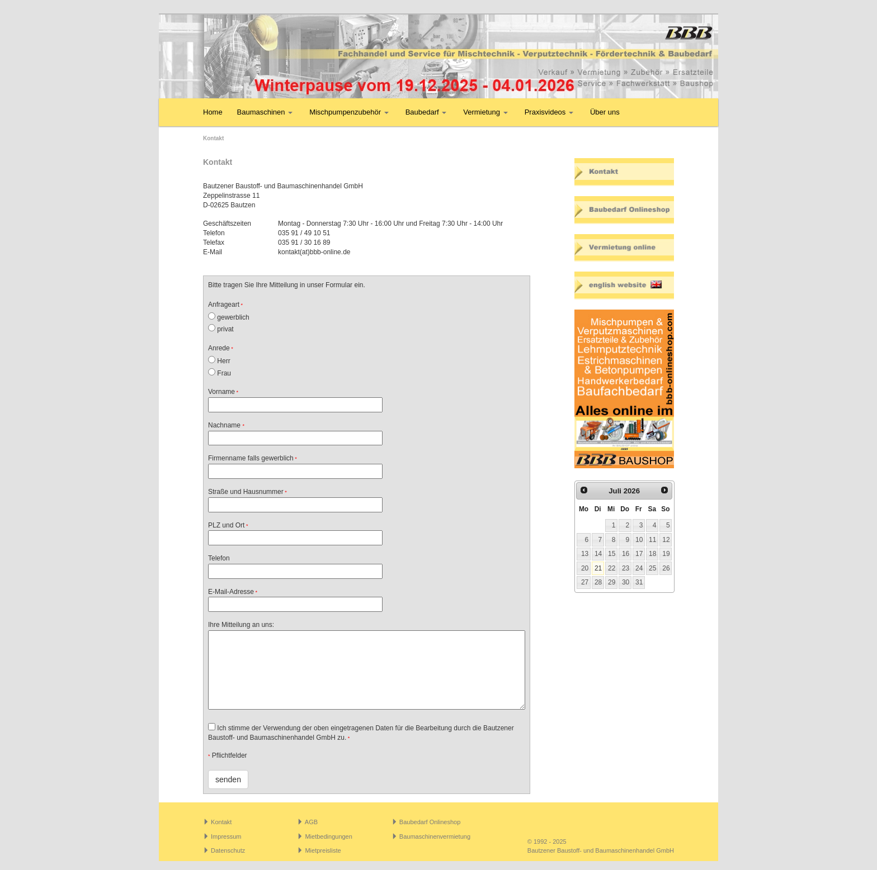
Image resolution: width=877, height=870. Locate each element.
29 (611, 582)
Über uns (605, 112)
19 (665, 554)
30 (625, 582)
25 (652, 568)
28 (598, 582)
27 (584, 582)
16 (625, 554)
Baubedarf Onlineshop (429, 822)
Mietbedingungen (328, 836)
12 (665, 540)
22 (611, 568)
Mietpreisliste (323, 850)
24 (639, 568)
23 (625, 568)
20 (584, 568)
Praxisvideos (549, 112)
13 (584, 554)
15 (611, 554)
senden (228, 779)
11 (652, 540)
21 (598, 568)
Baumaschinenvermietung (434, 836)
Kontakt (221, 822)
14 (598, 554)
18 (652, 554)
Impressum (226, 836)
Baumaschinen (265, 112)
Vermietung (485, 112)
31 (639, 582)
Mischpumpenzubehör (349, 112)
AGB (311, 822)
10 (639, 540)
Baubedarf (426, 112)
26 (665, 568)
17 (639, 554)
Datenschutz (228, 850)
